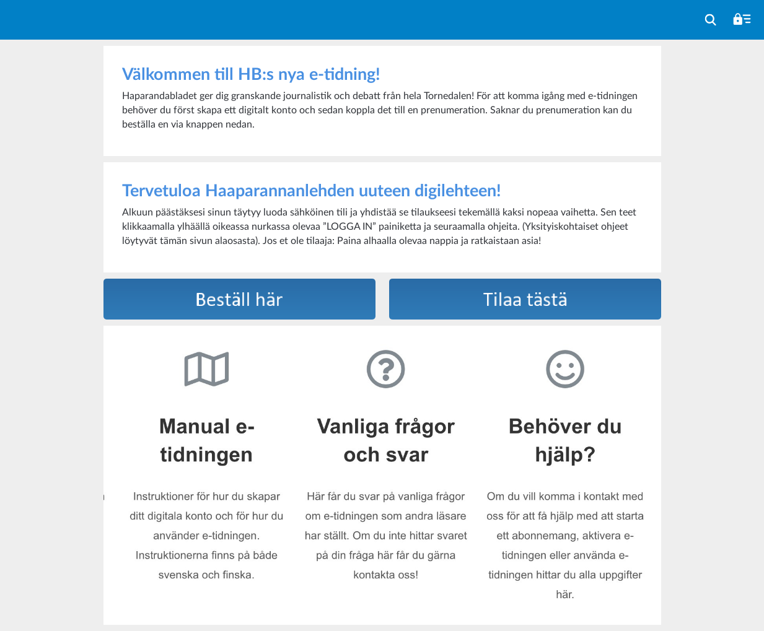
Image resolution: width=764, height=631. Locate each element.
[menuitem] (710, 19)
